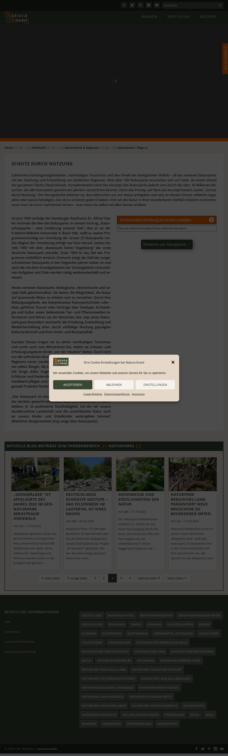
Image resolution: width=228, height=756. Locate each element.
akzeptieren (72, 385)
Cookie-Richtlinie (92, 394)
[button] (173, 362)
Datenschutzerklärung (117, 394)
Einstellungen (155, 385)
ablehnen (114, 385)
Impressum (138, 394)
